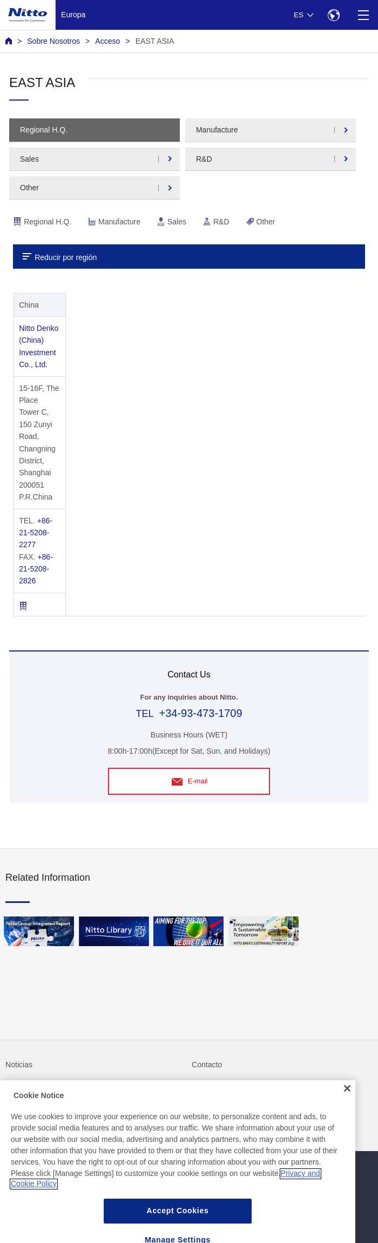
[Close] (347, 1112)
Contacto (207, 1064)
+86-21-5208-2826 (36, 569)
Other (29, 187)
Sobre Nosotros (53, 41)
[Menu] (363, 15)
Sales (29, 159)
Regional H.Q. (44, 129)
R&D (204, 159)
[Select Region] (333, 15)
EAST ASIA (155, 41)
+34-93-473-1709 (200, 713)
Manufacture (217, 129)
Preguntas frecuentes (41, 1087)
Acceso (107, 41)
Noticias (18, 1064)
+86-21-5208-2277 (35, 532)
